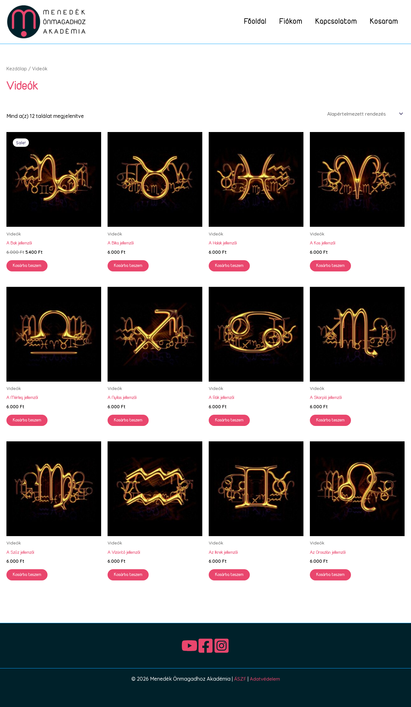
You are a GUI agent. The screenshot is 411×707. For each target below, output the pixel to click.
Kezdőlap (16, 69)
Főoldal (244, 21)
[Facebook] (205, 647)
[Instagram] (234, 647)
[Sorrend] (363, 114)
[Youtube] (177, 647)
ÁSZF (239, 679)
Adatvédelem (265, 679)
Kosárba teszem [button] (28, 266)
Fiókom (282, 21)
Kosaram (382, 21)
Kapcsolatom (331, 21)
